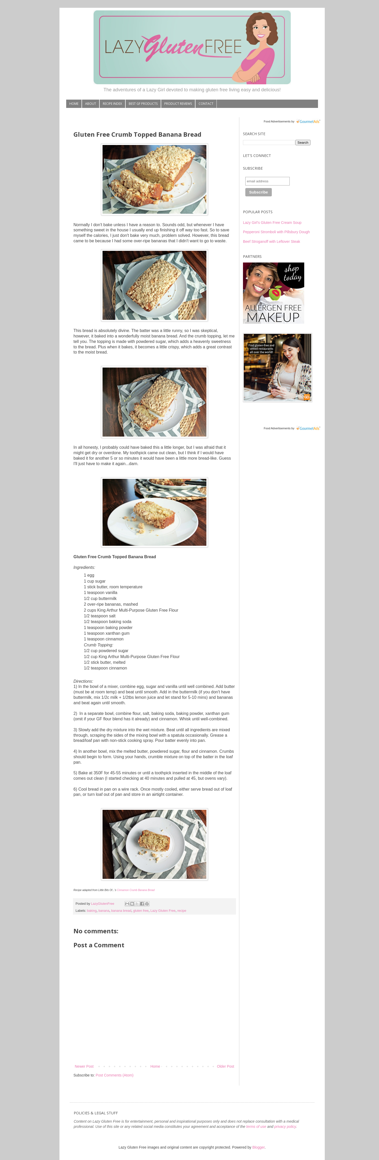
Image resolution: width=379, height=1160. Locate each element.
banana (103, 911)
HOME (73, 103)
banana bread (121, 911)
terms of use (256, 1126)
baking (92, 911)
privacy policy (285, 1126)
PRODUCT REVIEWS (178, 103)
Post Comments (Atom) (114, 1075)
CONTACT (206, 103)
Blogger (258, 1147)
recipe (181, 911)
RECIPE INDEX (112, 103)
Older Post (225, 1066)
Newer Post (84, 1066)
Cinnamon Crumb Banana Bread (136, 890)
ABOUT (90, 103)
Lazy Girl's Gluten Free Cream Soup (272, 222)
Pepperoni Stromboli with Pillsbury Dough (276, 232)
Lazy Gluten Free (163, 911)
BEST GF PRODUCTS (143, 103)
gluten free (141, 911)
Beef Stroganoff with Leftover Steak (271, 241)
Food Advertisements (277, 121)
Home (155, 1066)
